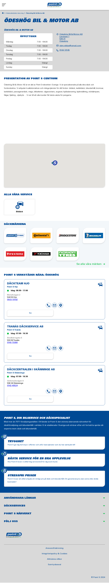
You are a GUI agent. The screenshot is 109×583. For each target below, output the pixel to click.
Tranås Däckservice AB (25, 327)
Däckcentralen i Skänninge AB (31, 370)
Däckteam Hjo (18, 284)
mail (54, 305)
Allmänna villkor (54, 559)
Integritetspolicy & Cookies (54, 554)
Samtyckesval (54, 565)
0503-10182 (12, 300)
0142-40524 (12, 386)
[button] (54, 162)
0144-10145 (64, 50)
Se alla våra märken (89, 264)
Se (30, 313)
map (60, 305)
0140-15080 (12, 343)
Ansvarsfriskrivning (54, 549)
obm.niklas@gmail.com (70, 46)
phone (48, 305)
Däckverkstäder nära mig (15, 13)
